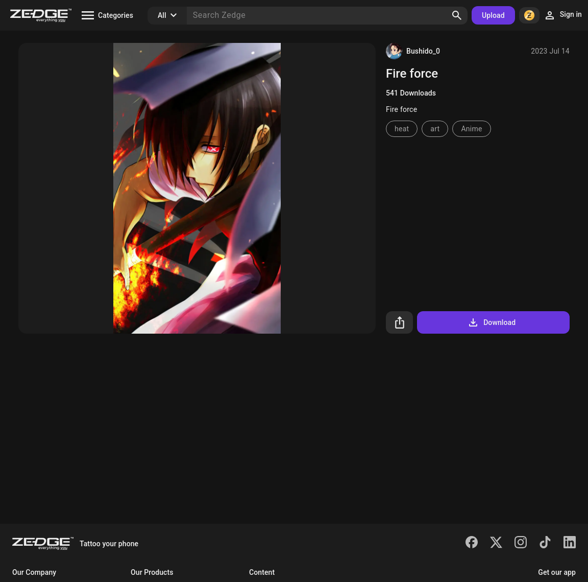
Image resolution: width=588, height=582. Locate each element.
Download (491, 322)
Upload (493, 15)
